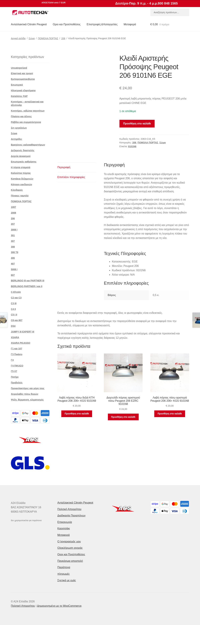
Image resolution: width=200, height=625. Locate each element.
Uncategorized (19, 68)
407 (13, 263)
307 (13, 241)
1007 (13, 207)
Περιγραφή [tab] (63, 167)
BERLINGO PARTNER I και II (26, 286)
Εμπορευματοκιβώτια (23, 79)
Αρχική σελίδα (18, 38)
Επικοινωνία (64, 522)
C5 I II (14, 314)
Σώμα (32, 38)
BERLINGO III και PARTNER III (27, 280)
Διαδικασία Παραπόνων (71, 515)
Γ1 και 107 (16, 348)
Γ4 (12, 360)
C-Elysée (16, 292)
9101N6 (132, 146)
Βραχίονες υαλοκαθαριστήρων (28, 144)
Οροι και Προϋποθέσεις (67, 24)
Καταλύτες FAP (19, 96)
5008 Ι (14, 269)
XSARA (15, 337)
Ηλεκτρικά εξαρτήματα (23, 90)
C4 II (13, 309)
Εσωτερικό (17, 84)
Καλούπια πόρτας (21, 173)
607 (13, 275)
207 (13, 224)
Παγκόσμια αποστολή (70, 561)
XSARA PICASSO (20, 343)
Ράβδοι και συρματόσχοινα (26, 122)
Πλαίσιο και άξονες (21, 116)
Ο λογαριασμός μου (69, 541)
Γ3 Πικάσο (16, 354)
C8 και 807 (16, 320)
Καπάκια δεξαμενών (22, 178)
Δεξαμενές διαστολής (22, 150)
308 (13, 246)
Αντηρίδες (16, 139)
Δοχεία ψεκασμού (20, 156)
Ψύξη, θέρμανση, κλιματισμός (27, 399)
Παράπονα (63, 567)
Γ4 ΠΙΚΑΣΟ (17, 365)
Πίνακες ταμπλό (19, 195)
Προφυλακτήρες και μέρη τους (27, 388)
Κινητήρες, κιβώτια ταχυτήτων (28, 110)
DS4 (13, 326)
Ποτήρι (15, 377)
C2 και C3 (16, 297)
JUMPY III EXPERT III (22, 331)
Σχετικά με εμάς (66, 580)
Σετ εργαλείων (19, 127)
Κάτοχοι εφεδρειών (21, 184)
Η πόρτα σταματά (20, 167)
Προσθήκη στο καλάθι (137, 123)
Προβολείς (17, 382)
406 (13, 258)
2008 (13, 212)
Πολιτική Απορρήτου (69, 509)
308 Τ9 (14, 252)
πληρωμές (63, 573)
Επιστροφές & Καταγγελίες (102, 24)
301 (13, 235)
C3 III (13, 303)
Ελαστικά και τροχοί (22, 73)
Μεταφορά (130, 24)
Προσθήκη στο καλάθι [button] (77, 413)
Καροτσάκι (63, 528)
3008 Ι (14, 229)
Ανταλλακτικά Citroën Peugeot (29, 24)
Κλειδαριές (17, 190)
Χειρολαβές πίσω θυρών (24, 394)
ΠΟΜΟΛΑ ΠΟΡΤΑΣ (48, 38)
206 (63, 38)
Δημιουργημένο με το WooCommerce (59, 605)
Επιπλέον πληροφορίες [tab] (71, 177)
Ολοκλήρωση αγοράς (70, 547)
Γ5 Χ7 (14, 371)
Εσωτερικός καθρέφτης (24, 161)
